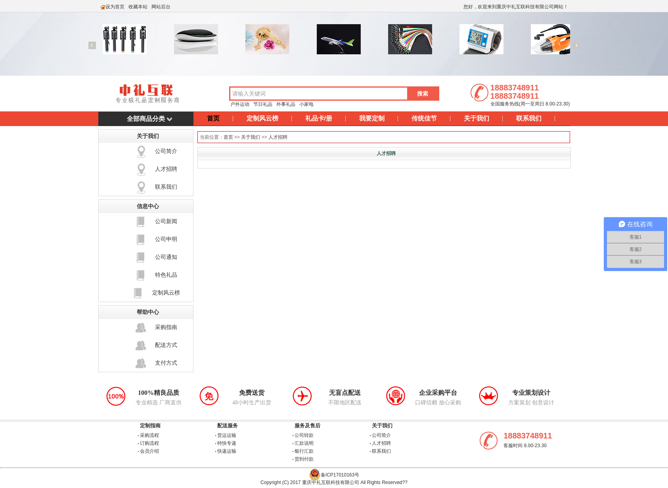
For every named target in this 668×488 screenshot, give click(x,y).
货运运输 (226, 435)
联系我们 (529, 118)
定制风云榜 (262, 118)
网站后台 (160, 7)
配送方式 (166, 345)
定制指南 (150, 426)
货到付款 (304, 459)
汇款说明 (304, 443)
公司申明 (166, 239)
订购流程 (149, 443)
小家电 (306, 104)
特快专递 (226, 443)
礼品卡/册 (318, 118)
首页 (213, 118)
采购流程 (149, 435)
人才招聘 (166, 169)
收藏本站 (137, 7)
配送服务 (227, 426)
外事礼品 (285, 104)
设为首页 (114, 7)
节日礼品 (262, 104)
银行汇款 (304, 451)
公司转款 (304, 435)
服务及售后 (307, 426)
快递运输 (226, 451)
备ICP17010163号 (340, 475)
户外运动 (239, 104)
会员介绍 (149, 451)
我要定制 (372, 118)
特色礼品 (166, 275)
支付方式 (166, 363)
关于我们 (476, 118)
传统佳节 (424, 118)
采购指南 (166, 327)
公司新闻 (166, 221)
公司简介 (166, 151)
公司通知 (166, 257)
